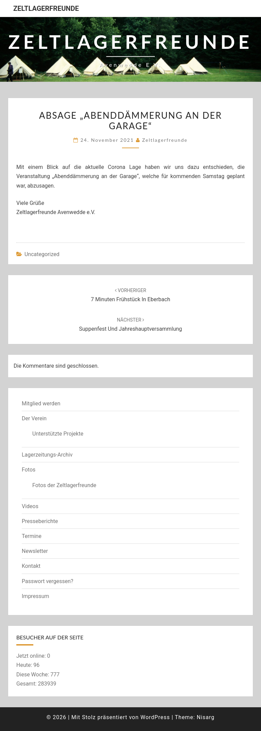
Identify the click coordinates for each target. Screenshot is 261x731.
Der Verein (34, 418)
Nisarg (206, 717)
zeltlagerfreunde (165, 140)
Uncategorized (41, 254)
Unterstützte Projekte (57, 433)
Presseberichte (40, 521)
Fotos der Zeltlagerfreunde (64, 485)
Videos (30, 506)
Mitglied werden (41, 403)
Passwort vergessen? (47, 581)
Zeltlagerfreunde (46, 8)
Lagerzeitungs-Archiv (47, 454)
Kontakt (31, 566)
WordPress (155, 717)
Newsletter (35, 551)
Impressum (35, 596)
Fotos (28, 469)
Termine (31, 536)
